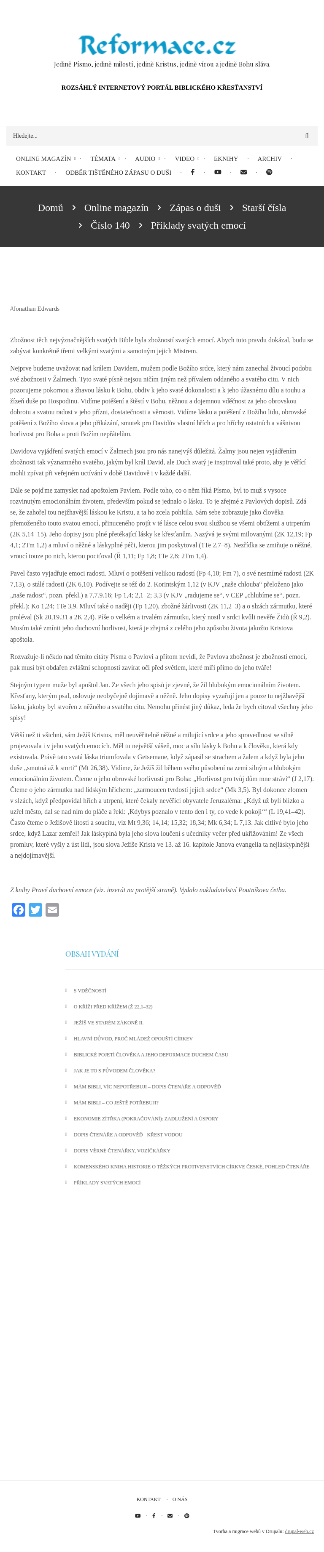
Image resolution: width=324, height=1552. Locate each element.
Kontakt (149, 1499)
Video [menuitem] (184, 158)
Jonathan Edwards (37, 308)
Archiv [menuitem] (270, 158)
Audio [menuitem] (145, 158)
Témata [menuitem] (103, 158)
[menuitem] (192, 173)
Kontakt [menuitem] (31, 172)
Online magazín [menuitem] (43, 158)
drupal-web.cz (299, 1531)
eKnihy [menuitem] (226, 158)
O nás (180, 1499)
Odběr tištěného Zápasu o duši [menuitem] (118, 172)
